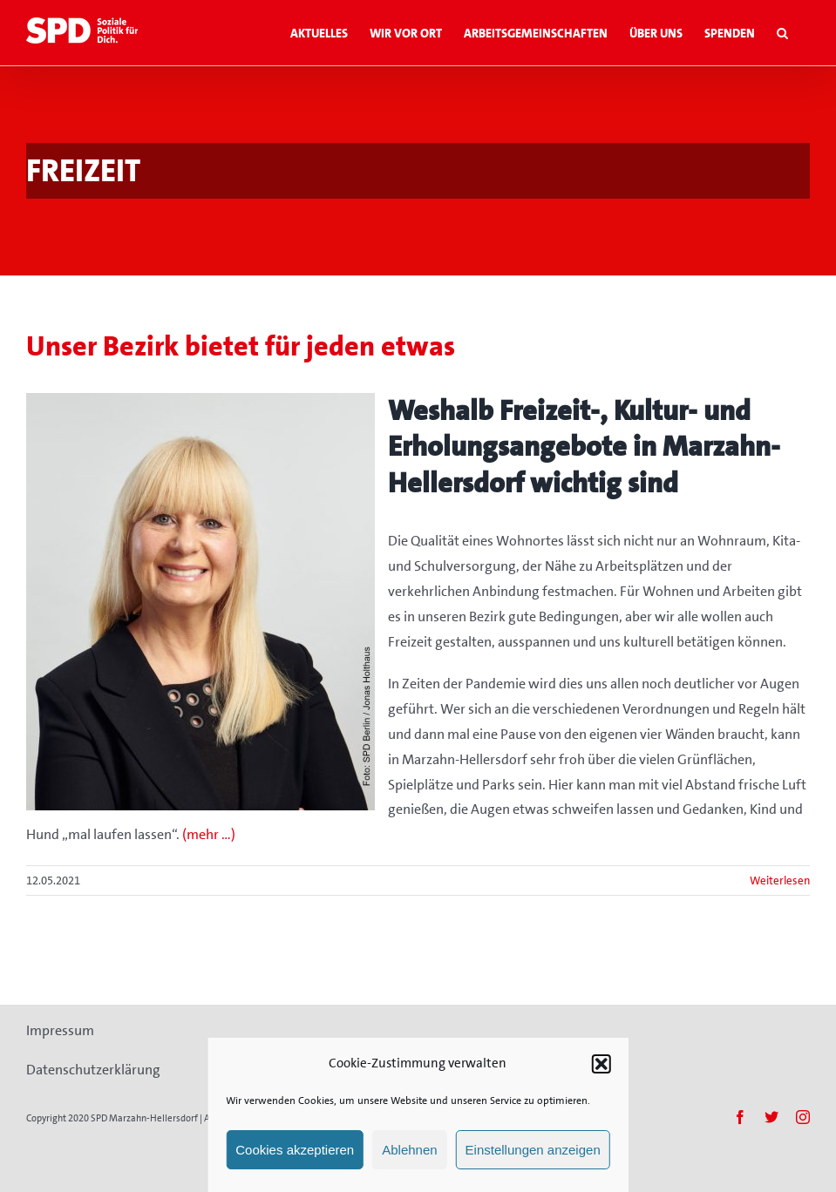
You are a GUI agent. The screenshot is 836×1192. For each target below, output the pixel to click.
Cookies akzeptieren (294, 1149)
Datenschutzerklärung (93, 1069)
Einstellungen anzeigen (533, 1149)
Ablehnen (409, 1149)
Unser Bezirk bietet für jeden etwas (240, 346)
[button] (601, 1064)
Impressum (60, 1030)
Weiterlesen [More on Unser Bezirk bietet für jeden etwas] (780, 880)
